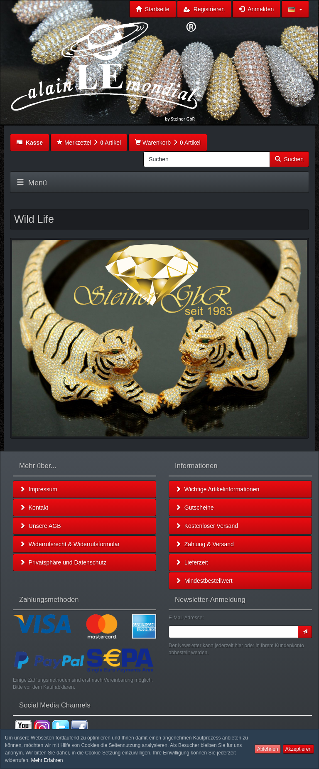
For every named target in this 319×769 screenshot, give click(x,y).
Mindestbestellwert (204, 580)
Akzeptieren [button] (298, 749)
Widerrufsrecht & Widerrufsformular (70, 544)
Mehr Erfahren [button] (47, 760)
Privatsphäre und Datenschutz (63, 562)
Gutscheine (194, 507)
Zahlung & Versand (204, 544)
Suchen (289, 159)
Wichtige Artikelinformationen (217, 489)
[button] (295, 9)
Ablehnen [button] (267, 749)
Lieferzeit (191, 562)
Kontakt (34, 507)
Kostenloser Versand (206, 526)
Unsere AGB (40, 526)
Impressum (38, 489)
